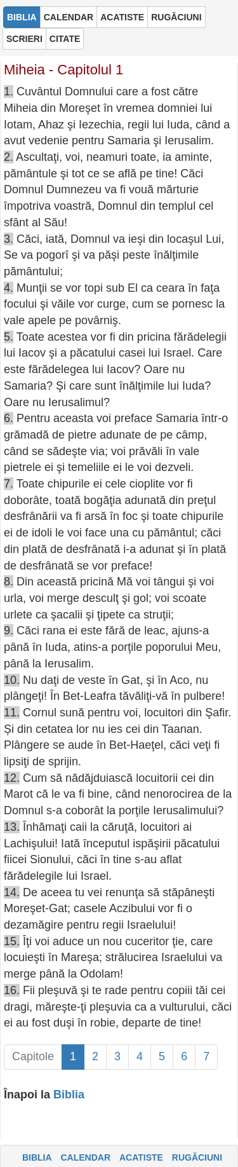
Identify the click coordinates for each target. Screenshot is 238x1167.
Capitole (33, 1056)
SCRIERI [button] (24, 39)
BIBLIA (37, 1157)
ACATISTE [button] (122, 17)
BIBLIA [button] (22, 17)
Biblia (68, 1094)
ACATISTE (141, 1157)
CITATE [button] (65, 39)
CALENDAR (85, 1157)
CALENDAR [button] (69, 17)
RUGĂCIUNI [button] (176, 17)
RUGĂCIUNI (197, 1157)
